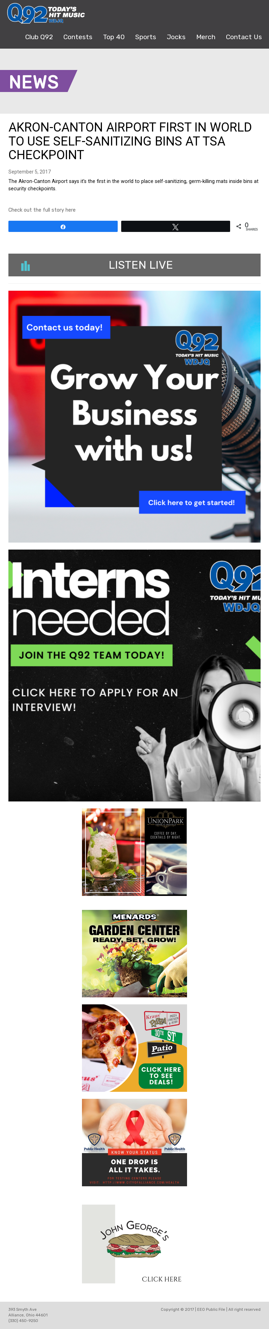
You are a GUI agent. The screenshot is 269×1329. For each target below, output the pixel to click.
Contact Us (244, 37)
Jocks (176, 37)
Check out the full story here (42, 210)
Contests (77, 37)
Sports (145, 37)
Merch (205, 37)
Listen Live (97, 264)
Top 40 (114, 37)
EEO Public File (211, 1309)
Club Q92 (39, 37)
